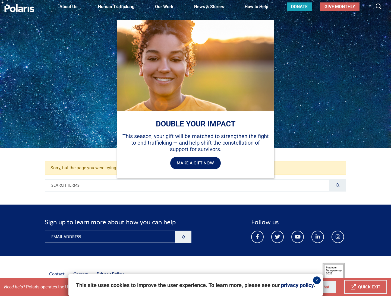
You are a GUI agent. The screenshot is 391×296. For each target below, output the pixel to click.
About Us (68, 6)
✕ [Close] (264, 26)
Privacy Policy (110, 273)
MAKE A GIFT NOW (195, 163)
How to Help (256, 6)
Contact (57, 273)
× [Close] (316, 280)
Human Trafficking (116, 6)
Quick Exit (365, 286)
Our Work (164, 6)
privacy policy (297, 285)
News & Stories (209, 6)
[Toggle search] (378, 7)
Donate (299, 6)
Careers (80, 273)
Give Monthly (339, 6)
